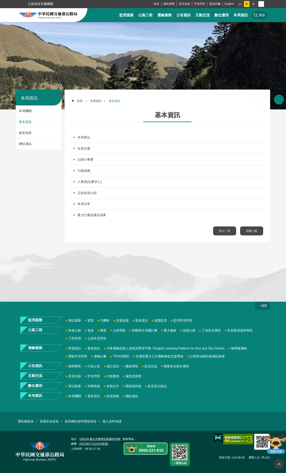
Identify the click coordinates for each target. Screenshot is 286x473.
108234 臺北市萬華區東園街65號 (100, 439)
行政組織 (83, 170)
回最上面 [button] (279, 464)
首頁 (156, 3)
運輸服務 (164, 15)
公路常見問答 (96, 338)
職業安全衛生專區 (176, 366)
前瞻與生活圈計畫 (144, 330)
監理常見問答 (182, 320)
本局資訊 (241, 15)
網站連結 (25, 143)
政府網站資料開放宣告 (81, 421)
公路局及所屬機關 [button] (40, 4)
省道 (90, 330)
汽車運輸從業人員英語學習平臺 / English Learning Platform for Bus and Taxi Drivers (165, 348)
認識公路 (189, 330)
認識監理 (160, 320)
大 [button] (253, 4)
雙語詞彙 (214, 3)
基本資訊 (25, 122)
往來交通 (83, 148)
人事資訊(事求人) (89, 181)
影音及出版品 (157, 386)
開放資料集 (133, 386)
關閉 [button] (264, 305)
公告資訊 (183, 15)
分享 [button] (261, 4)
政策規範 (25, 133)
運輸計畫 (100, 356)
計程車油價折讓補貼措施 (207, 356)
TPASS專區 (121, 356)
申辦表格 (93, 386)
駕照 (90, 320)
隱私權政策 (26, 421)
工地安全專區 (211, 330)
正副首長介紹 (87, 193)
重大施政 (170, 330)
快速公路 (74, 330)
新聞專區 (74, 366)
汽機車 (105, 320)
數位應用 (221, 15)
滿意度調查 (133, 376)
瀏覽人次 (254, 457)
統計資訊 (112, 366)
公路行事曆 (85, 159)
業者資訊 (141, 320)
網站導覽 (169, 3)
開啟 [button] (279, 99)
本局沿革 (83, 204)
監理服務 (126, 15)
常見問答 (199, 3)
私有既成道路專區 (240, 330)
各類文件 (112, 386)
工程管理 (74, 338)
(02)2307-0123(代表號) (93, 443)
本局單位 (83, 137)
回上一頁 (224, 230)
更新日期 (224, 457)
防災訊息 (151, 366)
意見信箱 (184, 3)
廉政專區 (132, 366)
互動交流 (202, 15)
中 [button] (246, 4)
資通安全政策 (49, 421)
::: (2, 21)
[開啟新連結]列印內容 (259, 102)
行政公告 (93, 366)
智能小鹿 (275, 443)
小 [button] (240, 4)
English (229, 3)
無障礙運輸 (239, 348)
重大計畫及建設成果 (91, 215)
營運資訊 (74, 348)
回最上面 (251, 230)
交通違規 (122, 320)
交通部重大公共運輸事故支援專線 (159, 356)
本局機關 (25, 111)
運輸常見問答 (77, 356)
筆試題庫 (74, 320)
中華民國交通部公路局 (48, 15)
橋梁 (103, 330)
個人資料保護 (112, 421)
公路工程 (145, 15)
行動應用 (112, 376)
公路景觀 (119, 330)
